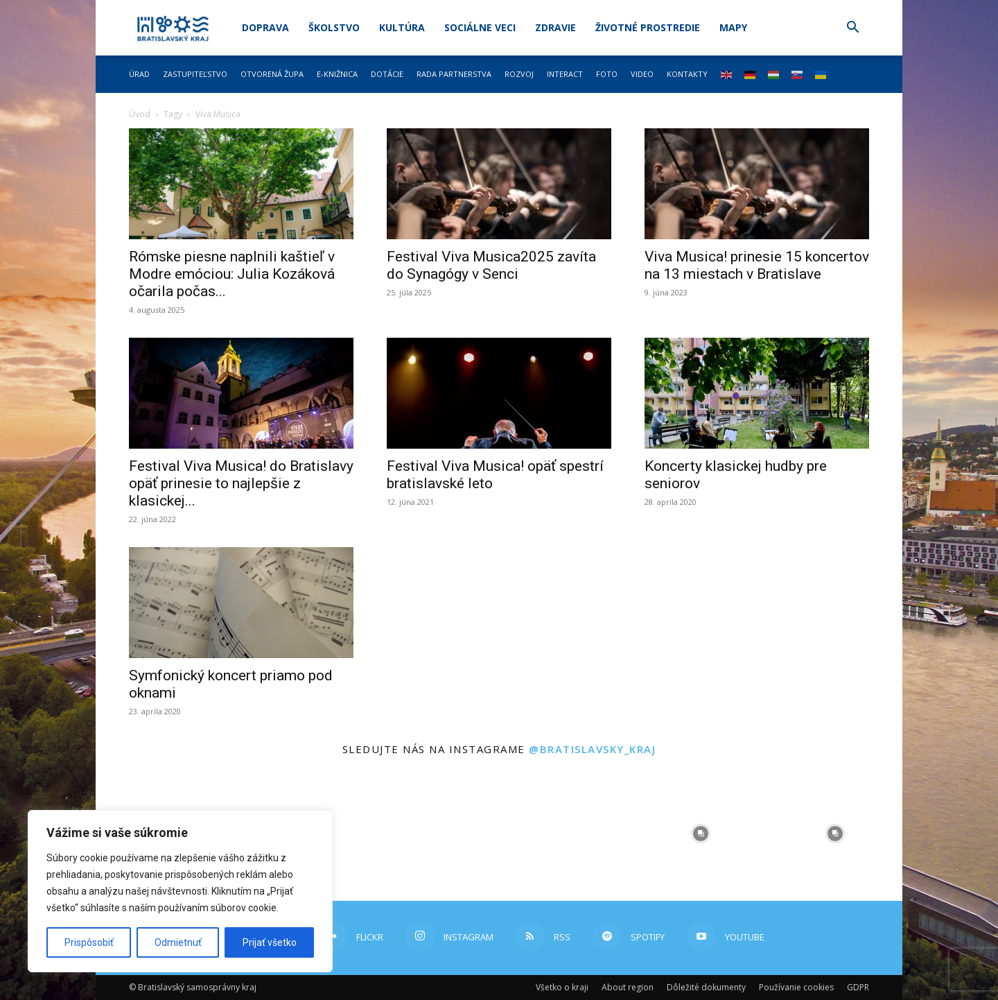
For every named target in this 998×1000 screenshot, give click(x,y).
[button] (852, 28)
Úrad (139, 74)
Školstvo (334, 27)
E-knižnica (337, 74)
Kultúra (402, 27)
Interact (565, 74)
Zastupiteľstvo (195, 74)
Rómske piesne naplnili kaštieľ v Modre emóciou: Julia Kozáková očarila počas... (232, 274)
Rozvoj (519, 74)
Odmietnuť (178, 942)
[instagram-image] (432, 833)
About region (628, 987)
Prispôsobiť (89, 942)
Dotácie (387, 74)
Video (642, 74)
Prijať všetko (270, 942)
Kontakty (687, 74)
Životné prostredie (647, 27)
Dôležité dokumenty (706, 987)
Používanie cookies (796, 987)
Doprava (265, 27)
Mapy (733, 27)
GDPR (858, 987)
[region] (180, 891)
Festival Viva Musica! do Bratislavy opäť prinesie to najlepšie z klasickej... (241, 483)
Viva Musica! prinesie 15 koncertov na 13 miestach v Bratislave (757, 265)
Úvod (139, 114)
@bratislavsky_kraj (592, 749)
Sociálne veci (480, 27)
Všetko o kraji (562, 987)
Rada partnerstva (454, 74)
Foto (607, 74)
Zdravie (555, 27)
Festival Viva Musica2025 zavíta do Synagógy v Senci (491, 265)
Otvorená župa (272, 74)
